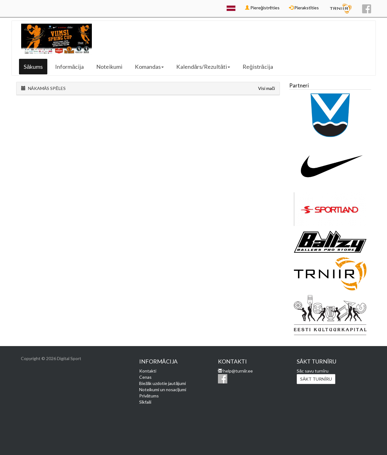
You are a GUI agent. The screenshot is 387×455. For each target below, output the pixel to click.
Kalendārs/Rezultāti (203, 66)
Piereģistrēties (262, 7)
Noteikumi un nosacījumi (162, 389)
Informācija (69, 66)
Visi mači (266, 88)
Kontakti (147, 370)
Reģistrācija (258, 66)
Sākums (33, 66)
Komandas (149, 66)
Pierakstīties (304, 7)
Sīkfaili (145, 402)
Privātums (149, 395)
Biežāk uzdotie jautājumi (162, 383)
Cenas (145, 377)
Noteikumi (109, 66)
